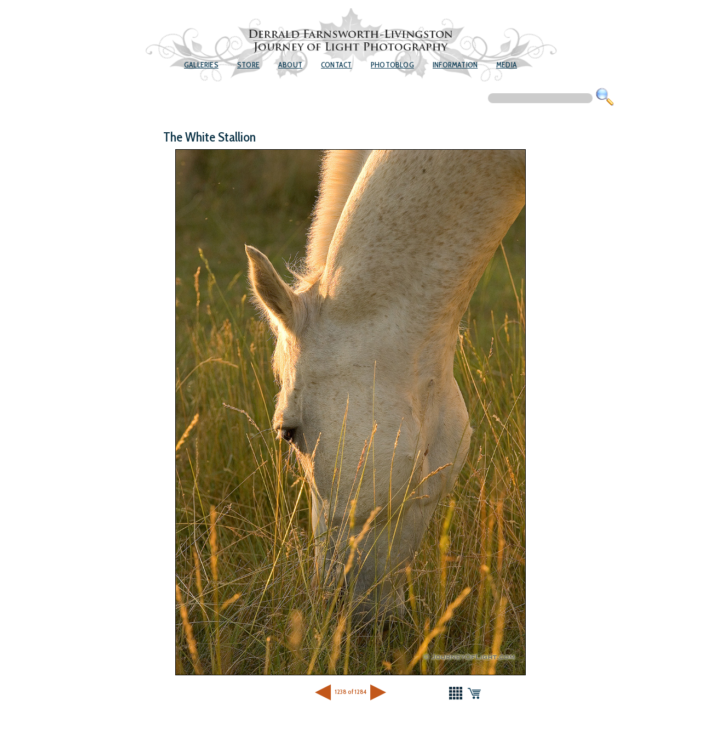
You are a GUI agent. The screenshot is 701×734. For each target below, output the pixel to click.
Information (455, 65)
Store (248, 65)
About (290, 65)
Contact (336, 65)
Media (506, 65)
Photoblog (392, 65)
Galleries (201, 65)
